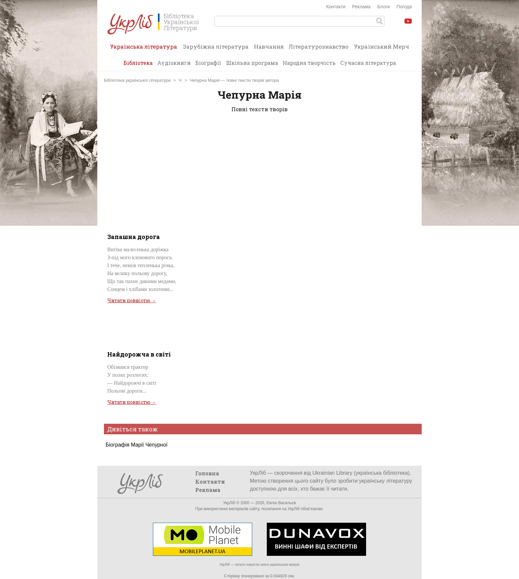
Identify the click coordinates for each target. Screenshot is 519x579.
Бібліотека (138, 62)
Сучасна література (368, 62)
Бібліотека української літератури (137, 80)
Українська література (143, 49)
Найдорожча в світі (139, 354)
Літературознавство (319, 46)
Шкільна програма (252, 62)
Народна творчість (309, 62)
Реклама (361, 6)
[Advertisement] (259, 171)
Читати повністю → (131, 300)
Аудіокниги (174, 62)
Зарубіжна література (216, 46)
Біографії (208, 62)
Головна (207, 473)
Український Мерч (381, 46)
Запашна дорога (133, 237)
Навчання (269, 46)
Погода (404, 6)
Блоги (383, 6)
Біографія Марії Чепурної (136, 445)
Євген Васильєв (281, 503)
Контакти (335, 6)
